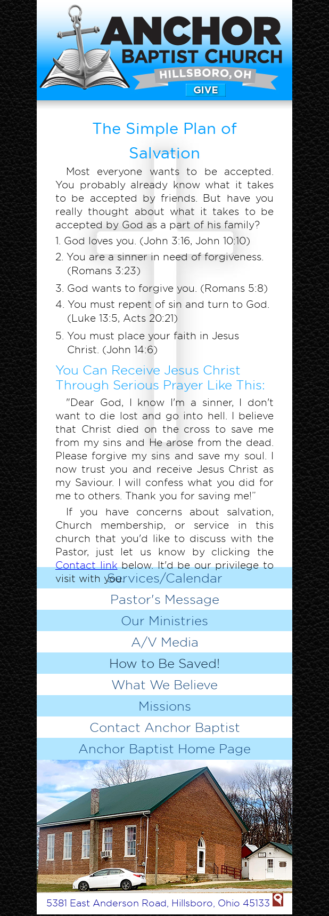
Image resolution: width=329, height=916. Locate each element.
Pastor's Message (164, 599)
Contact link (86, 565)
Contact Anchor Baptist (164, 727)
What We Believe (164, 684)
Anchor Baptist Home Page (164, 748)
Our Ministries (164, 620)
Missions (164, 706)
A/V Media (165, 642)
